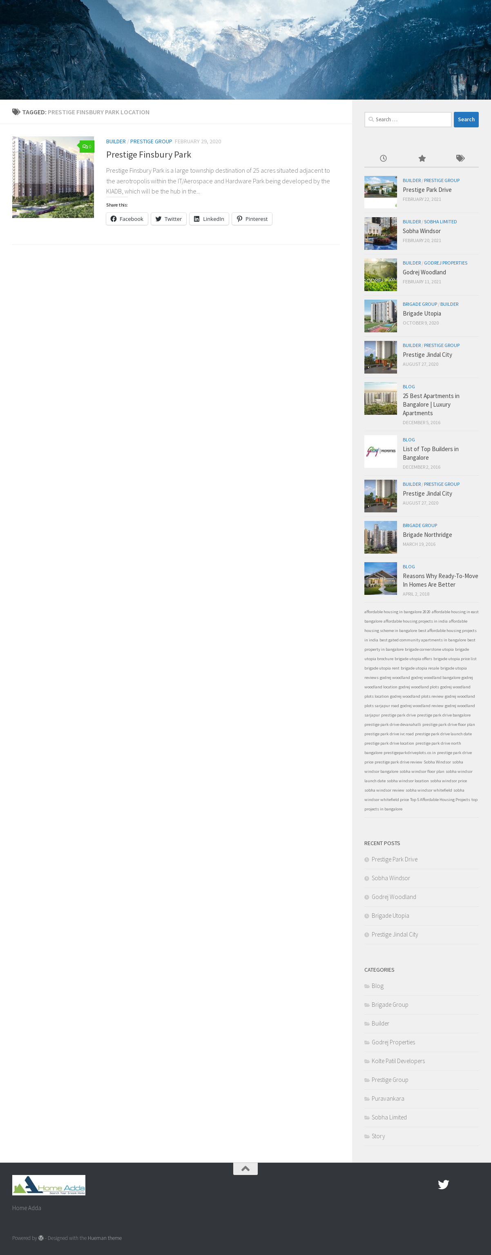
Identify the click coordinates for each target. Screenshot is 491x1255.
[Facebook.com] (429, 1184)
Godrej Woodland (424, 272)
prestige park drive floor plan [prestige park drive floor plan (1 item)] (448, 724)
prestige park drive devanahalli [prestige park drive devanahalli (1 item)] (392, 724)
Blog (409, 386)
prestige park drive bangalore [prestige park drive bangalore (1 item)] (444, 715)
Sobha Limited (440, 221)
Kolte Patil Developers (398, 1061)
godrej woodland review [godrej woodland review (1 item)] (422, 705)
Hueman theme (105, 1238)
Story (378, 1136)
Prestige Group (151, 141)
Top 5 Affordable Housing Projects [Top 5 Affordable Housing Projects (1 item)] (440, 799)
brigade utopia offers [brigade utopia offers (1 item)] (413, 658)
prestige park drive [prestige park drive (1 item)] (398, 715)
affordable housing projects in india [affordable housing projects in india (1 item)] (416, 621)
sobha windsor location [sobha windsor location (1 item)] (408, 780)
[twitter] (443, 1184)
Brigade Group (420, 304)
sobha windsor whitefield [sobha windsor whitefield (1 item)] (429, 790)
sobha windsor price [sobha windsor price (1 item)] (448, 780)
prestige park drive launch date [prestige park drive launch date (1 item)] (443, 734)
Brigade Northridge (427, 534)
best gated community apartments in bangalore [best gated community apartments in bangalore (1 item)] (422, 640)
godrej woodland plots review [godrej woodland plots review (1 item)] (417, 696)
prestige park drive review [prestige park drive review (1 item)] (398, 762)
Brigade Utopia (422, 313)
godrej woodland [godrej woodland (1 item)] (395, 677)
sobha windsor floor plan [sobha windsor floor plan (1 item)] (421, 771)
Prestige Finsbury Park (148, 154)
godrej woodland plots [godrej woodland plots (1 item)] (419, 687)
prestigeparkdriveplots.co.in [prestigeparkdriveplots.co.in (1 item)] (410, 752)
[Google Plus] (458, 1184)
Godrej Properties (445, 263)
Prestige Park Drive (427, 190)
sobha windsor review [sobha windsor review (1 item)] (384, 790)
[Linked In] (473, 1184)
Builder (116, 141)
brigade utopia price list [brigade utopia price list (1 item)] (455, 658)
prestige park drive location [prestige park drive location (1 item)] (389, 743)
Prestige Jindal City (427, 354)
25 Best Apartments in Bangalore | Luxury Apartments (431, 404)
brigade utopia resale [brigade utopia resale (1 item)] (420, 668)
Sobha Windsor (422, 231)
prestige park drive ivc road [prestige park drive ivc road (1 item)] (389, 734)
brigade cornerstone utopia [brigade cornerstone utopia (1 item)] (429, 649)
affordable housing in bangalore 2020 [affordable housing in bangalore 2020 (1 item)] (397, 611)
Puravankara (388, 1098)
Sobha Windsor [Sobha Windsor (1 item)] (437, 762)
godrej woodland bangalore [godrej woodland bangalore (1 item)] (435, 677)
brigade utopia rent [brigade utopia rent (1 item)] (381, 668)
